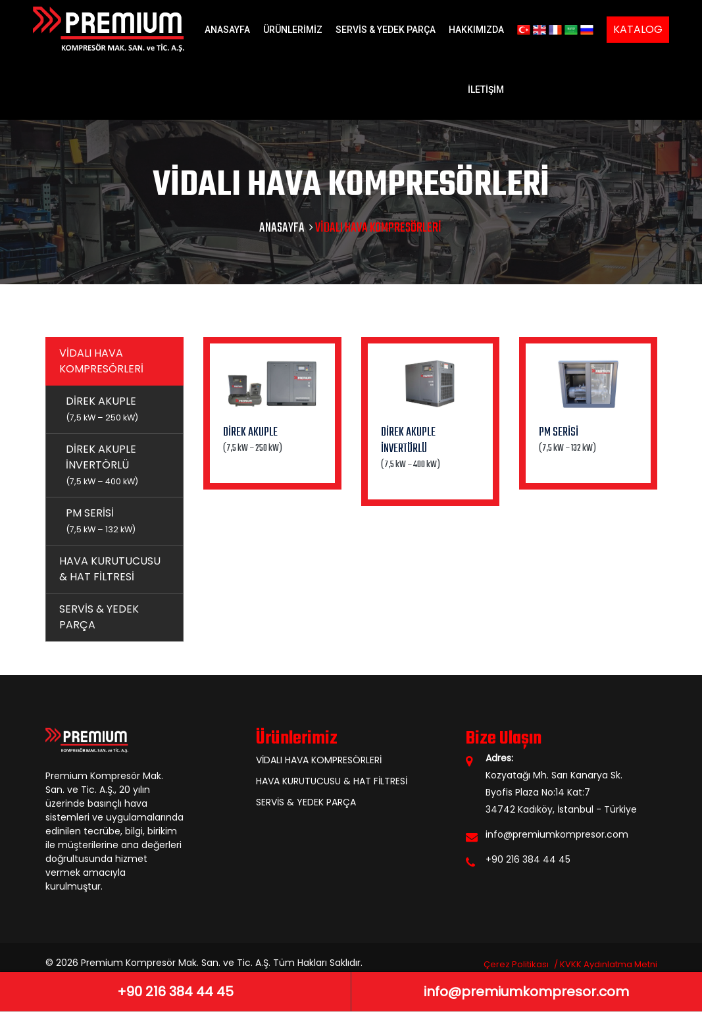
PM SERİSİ (101, 520)
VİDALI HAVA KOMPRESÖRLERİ (101, 360)
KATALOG (638, 29)
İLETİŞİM (486, 89)
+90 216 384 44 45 (528, 859)
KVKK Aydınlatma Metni (608, 964)
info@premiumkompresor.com (557, 834)
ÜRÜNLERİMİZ (292, 29)
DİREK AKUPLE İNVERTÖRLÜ (102, 464)
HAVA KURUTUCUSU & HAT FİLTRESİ (110, 568)
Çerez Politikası (516, 964)
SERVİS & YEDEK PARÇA (386, 29)
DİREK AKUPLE (102, 408)
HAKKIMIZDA (476, 29)
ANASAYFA (227, 29)
